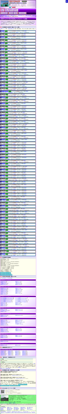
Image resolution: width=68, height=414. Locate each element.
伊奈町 (3, 282)
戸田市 (3, 311)
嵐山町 (4, 341)
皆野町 (18, 329)
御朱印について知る (10, 408)
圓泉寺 (3, 43)
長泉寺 (3, 169)
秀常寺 (3, 100)
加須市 (17, 288)
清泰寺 (3, 133)
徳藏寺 (3, 190)
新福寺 (3, 115)
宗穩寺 (3, 94)
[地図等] (24, 58)
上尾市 (3, 281)
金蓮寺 (3, 76)
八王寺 (3, 196)
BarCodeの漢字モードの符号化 (10, 412)
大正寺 (3, 154)
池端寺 (3, 163)
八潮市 (3, 335)
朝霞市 (17, 281)
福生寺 (3, 205)
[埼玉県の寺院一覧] (11, 28)
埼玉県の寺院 (7, 16)
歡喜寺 (3, 49)
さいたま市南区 (6, 301)
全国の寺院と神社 (4, 15)
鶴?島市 (18, 309)
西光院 (3, 136)
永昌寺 (3, 37)
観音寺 (3, 55)
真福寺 (3, 118)
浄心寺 (3, 106)
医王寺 (3, 31)
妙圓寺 (14, 237)
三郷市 (17, 328)
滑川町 (18, 315)
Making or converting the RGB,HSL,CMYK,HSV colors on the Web (22, 412)
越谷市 (3, 294)
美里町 (3, 329)
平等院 (3, 211)
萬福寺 (3, 232)
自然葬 (19, 367)
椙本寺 (3, 121)
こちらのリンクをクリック (16, 375)
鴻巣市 (18, 293)
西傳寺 (3, 145)
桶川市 (3, 284)
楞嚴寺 (14, 255)
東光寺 (3, 181)
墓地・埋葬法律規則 (3, 407)
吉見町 (18, 336)
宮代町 (4, 330)
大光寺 (3, 151)
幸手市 (17, 302)
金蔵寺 (3, 73)
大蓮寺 (3, 157)
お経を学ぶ (2, 408)
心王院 (3, 112)
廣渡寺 (3, 85)
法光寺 (3, 226)
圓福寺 (3, 46)
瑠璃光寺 (14, 252)
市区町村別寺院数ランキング (4, 272)
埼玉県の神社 (20, 15)
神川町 (4, 289)
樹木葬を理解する (22, 407)
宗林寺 (3, 97)
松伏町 (4, 328)
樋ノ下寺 (3, 199)
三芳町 (18, 330)
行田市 (3, 292)
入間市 (17, 282)
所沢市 (18, 310)
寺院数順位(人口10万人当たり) (4, 273)
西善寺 (3, 142)
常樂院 (3, 103)
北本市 (18, 291)
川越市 (18, 290)
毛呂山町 (4, 331)
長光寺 (3, 166)
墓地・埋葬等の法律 (30, 407)
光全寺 (3, 82)
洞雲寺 (3, 187)
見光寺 (3, 79)
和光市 (3, 345)
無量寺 (16, 240)
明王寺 (16, 243)
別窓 (10, 272)
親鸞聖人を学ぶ (9, 407)
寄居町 (3, 337)
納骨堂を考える (16, 407)
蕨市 (17, 345)
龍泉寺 (14, 249)
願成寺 (3, 58)
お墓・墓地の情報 (16, 408)
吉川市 (3, 336)
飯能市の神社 (28, 15)
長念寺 (3, 175)
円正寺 (3, 40)
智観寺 (3, 160)
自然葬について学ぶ (23, 408)
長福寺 (3, 178)
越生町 (18, 284)
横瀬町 (18, 335)
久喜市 (17, 292)
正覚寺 (3, 124)
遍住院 (3, 214)
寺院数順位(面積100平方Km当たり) (5, 274)
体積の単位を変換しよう (26, 411)
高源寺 (3, 88)
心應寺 (3, 109)
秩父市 (3, 309)
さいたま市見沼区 (21, 301)
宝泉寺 (3, 220)
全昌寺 (3, 148)
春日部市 (4, 288)
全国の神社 (12, 15)
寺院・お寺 (28, 408)
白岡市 (3, 304)
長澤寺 (3, 172)
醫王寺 (3, 34)
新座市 (3, 316)
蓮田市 (3, 320)
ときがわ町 (4, 310)
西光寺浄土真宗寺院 (3, 411)
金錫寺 (3, 70)
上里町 (18, 289)
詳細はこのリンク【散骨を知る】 (5, 368)
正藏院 (3, 130)
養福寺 (17, 246)
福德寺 (3, 208)
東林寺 (3, 184)
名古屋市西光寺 (9, 411)
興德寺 (3, 61)
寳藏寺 (3, 223)
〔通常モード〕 (2, 28)
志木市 (17, 303)
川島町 (4, 291)
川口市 (3, 290)
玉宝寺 (3, 67)
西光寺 (3, 139)
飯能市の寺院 (14, 16)
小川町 (18, 283)
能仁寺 (3, 193)
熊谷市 (3, 293)
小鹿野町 (4, 283)
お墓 (34, 363)
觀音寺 (3, 52)
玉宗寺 (3, 64)
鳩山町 (18, 320)
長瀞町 (4, 315)
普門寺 (3, 202)
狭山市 (3, 303)
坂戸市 (3, 302)
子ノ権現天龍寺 (5, 91)
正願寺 (3, 127)
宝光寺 (3, 217)
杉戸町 (18, 304)
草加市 (3, 305)
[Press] (6, 43)
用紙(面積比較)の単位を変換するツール (17, 411)
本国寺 (3, 229)
